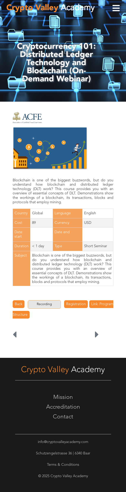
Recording (44, 304)
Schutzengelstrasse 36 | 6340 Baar (63, 453)
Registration (76, 304)
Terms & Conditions (63, 465)
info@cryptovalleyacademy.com (63, 442)
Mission (63, 397)
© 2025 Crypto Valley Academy (63, 476)
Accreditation (63, 407)
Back (18, 304)
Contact (63, 417)
